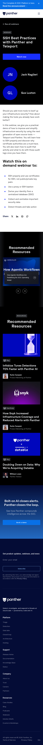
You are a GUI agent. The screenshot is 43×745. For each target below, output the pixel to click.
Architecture (7, 639)
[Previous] (18, 291)
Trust (5, 683)
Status (5, 667)
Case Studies (7, 702)
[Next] (24, 291)
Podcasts (6, 711)
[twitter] (12, 216)
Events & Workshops (10, 723)
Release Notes (8, 654)
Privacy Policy (26, 740)
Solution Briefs (8, 719)
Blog (4, 707)
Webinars (6, 715)
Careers (6, 687)
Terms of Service (9, 740)
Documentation (8, 659)
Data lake (6, 630)
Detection (6, 626)
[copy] (27, 216)
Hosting (5, 643)
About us (6, 678)
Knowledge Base (9, 663)
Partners (6, 691)
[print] (22, 216)
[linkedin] (17, 216)
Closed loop (7, 635)
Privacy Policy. (22, 578)
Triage (5, 622)
